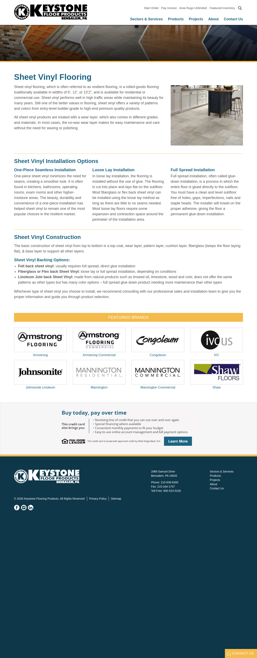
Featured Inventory (222, 8)
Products (176, 19)
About (213, 19)
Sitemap (116, 498)
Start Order (151, 8)
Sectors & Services (146, 19)
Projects (196, 19)
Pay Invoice (169, 8)
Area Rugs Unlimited (193, 8)
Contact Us (233, 19)
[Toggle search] (240, 8)
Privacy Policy (98, 498)
